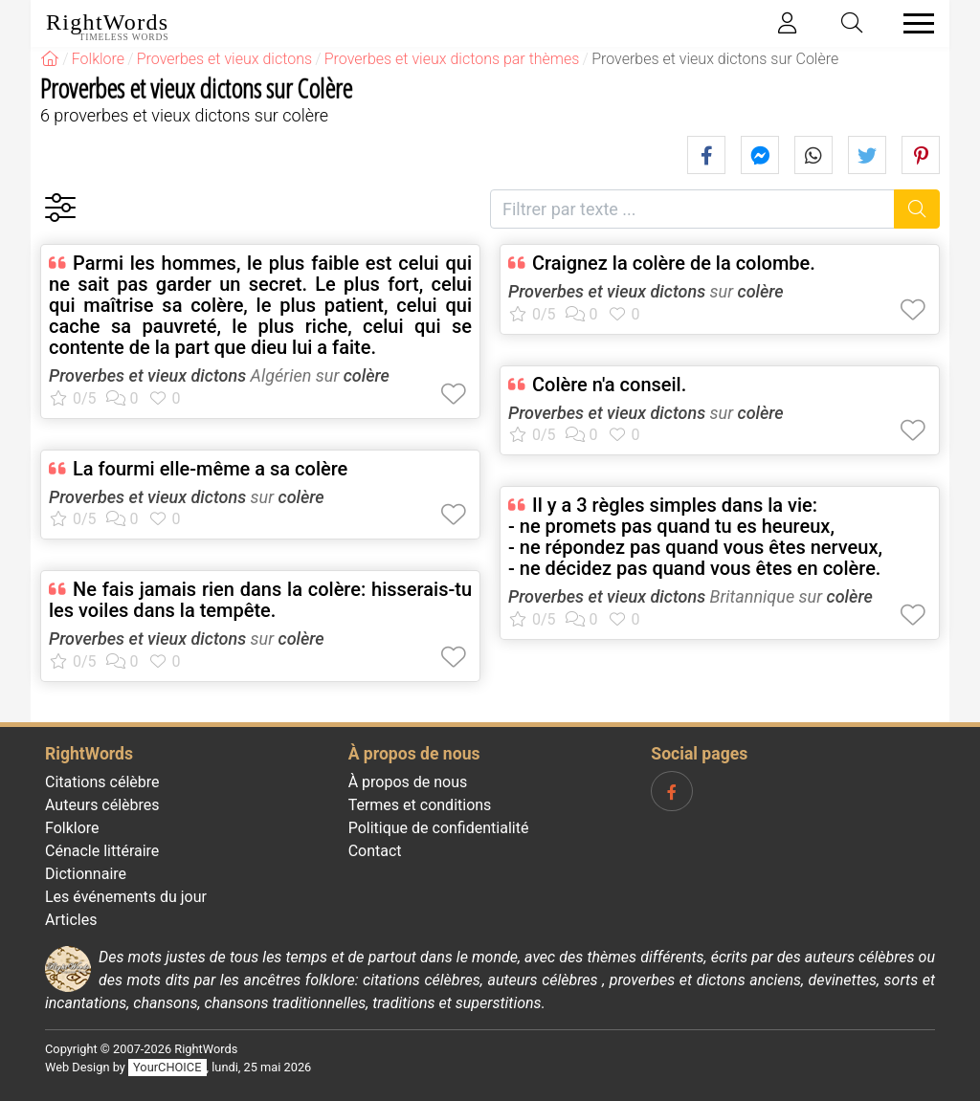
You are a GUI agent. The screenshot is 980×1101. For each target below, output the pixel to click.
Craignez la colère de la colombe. (673, 263)
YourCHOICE (167, 1067)
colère (367, 375)
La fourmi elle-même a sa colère (210, 468)
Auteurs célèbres (102, 805)
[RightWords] (49, 59)
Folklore (72, 828)
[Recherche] (917, 209)
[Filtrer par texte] (692, 209)
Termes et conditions (420, 805)
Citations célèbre (102, 782)
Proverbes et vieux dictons (147, 375)
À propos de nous (408, 782)
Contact (375, 851)
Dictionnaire (85, 874)
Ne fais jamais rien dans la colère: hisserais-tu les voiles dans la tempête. (260, 600)
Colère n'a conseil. (609, 384)
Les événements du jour (126, 897)
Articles (71, 920)
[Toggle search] (853, 23)
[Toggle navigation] (913, 23)
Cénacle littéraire (102, 851)
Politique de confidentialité (438, 828)
